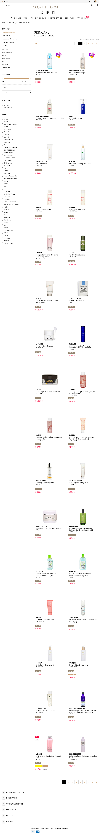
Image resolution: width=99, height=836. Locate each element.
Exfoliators (6, 36)
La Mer (5, 189)
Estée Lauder (7, 163)
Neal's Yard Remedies (10, 204)
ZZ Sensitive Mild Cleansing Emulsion (50, 119)
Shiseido (6, 217)
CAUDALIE (6, 132)
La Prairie (6, 191)
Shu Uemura (7, 220)
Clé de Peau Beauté (9, 147)
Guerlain (6, 173)
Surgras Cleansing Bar (83, 301)
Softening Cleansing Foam (83, 483)
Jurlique (5, 181)
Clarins (5, 145)
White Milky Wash (83, 119)
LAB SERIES (6, 197)
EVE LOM (6, 166)
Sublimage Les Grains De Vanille (50, 392)
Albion (5, 122)
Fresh (5, 171)
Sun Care (51, 18)
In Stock (5, 105)
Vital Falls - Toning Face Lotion (83, 164)
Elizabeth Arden (8, 158)
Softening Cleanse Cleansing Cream (50, 529)
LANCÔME (6, 199)
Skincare (17, 18)
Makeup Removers (9, 42)
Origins (5, 210)
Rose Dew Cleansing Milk (83, 73)
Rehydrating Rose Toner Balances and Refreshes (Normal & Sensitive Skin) (83, 712)
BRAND (4, 114)
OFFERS (66, 18)
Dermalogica (7, 153)
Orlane (5, 212)
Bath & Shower (40, 18)
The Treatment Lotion (83, 256)
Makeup (25, 18)
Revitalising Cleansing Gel (50, 666)
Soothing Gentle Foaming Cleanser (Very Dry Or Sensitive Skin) (83, 439)
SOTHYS (5, 228)
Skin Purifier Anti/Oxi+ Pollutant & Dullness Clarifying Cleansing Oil (83, 530)
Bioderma (6, 129)
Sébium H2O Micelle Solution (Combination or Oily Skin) (50, 575)
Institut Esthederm (9, 178)
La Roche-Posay (8, 194)
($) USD (8, 5)
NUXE (4, 207)
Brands (59, 18)
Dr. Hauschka (7, 155)
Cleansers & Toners (24, 22)
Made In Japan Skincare (79, 18)
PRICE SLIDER (6, 74)
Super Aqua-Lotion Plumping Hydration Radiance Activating (83, 347)
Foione (5, 168)
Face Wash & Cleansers (10, 39)
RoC (4, 215)
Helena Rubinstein (9, 176)
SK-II (4, 225)
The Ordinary (7, 230)
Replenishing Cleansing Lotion (83, 666)
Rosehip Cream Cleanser (50, 620)
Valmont (6, 238)
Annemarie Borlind (9, 124)
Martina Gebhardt (9, 202)
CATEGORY (5, 29)
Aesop (5, 119)
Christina (6, 142)
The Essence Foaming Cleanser (50, 301)
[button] (16, 33)
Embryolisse (7, 160)
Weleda (5, 241)
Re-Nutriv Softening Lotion (50, 711)
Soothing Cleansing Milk (50, 483)
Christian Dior (7, 140)
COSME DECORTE (8, 150)
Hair (31, 18)
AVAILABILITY (6, 100)
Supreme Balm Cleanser (50, 347)
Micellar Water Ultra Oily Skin (50, 73)
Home (3, 22)
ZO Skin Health (8, 243)
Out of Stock (7, 108)
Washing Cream (50, 164)
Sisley (5, 222)
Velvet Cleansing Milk (50, 210)
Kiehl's (5, 184)
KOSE (4, 186)
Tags (4, 88)
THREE (5, 233)
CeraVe (5, 134)
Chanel (5, 137)
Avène (5, 127)
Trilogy (5, 235)
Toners (5, 45)
